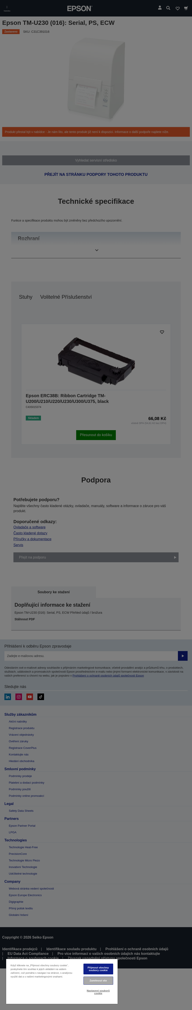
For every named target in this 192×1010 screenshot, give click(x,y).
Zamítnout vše (98, 980)
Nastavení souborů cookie (98, 991)
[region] (62, 981)
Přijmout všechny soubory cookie (98, 968)
